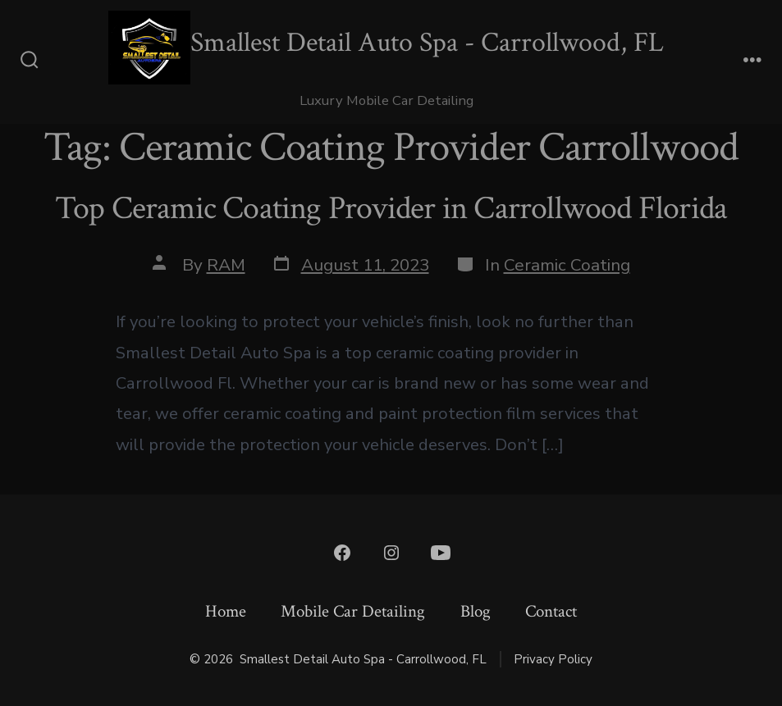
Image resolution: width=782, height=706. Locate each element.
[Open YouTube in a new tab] (441, 553)
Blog (475, 611)
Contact (551, 611)
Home (225, 611)
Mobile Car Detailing (353, 611)
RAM (226, 264)
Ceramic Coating (567, 264)
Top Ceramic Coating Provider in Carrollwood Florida (391, 208)
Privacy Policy (553, 659)
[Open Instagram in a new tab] (391, 553)
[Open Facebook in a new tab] (342, 553)
